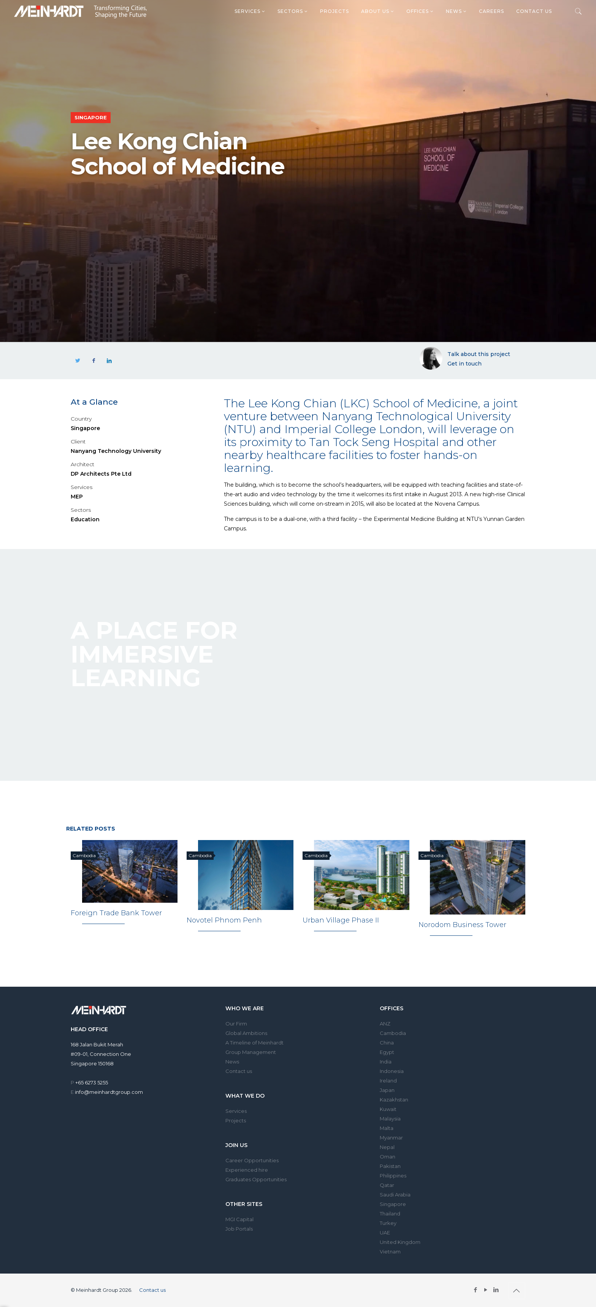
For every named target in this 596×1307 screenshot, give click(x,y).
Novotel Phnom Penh (224, 920)
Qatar (387, 1185)
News (456, 11)
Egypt (387, 1052)
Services (250, 11)
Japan (387, 1090)
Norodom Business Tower (462, 925)
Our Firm (236, 1024)
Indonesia (392, 1071)
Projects (334, 11)
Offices (420, 11)
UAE (385, 1232)
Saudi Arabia (395, 1194)
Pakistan (390, 1166)
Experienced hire (246, 1170)
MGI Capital (239, 1219)
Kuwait (388, 1109)
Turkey (388, 1223)
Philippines (393, 1176)
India (386, 1062)
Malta (386, 1128)
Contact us (534, 11)
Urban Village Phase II (341, 920)
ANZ (385, 1024)
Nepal (387, 1147)
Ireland (388, 1081)
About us (377, 11)
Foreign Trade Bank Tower (116, 913)
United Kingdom (400, 1242)
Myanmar (391, 1138)
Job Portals (239, 1229)
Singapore (393, 1204)
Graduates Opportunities (256, 1179)
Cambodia (393, 1033)
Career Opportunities (252, 1160)
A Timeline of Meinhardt (254, 1043)
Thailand (390, 1213)
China (387, 1043)
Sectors (292, 11)
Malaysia (390, 1119)
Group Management (250, 1052)
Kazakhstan (394, 1100)
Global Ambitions (246, 1033)
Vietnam (390, 1251)
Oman (387, 1157)
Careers (491, 11)
